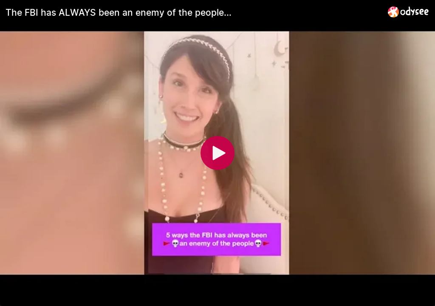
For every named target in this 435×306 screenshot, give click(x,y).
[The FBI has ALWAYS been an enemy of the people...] (193, 12)
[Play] (217, 153)
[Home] (408, 12)
